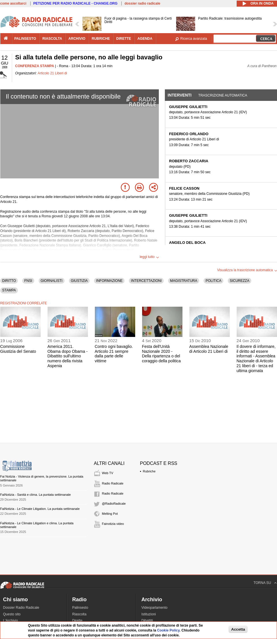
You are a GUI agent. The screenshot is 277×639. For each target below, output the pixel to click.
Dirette (77, 621)
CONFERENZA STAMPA (34, 66)
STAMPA (9, 290)
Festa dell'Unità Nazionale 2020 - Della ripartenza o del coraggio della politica (161, 353)
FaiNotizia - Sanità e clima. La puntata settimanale (35, 494)
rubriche (101, 39)
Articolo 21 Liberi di (52, 73)
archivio (76, 39)
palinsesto (25, 39)
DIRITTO (9, 281)
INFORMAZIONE (109, 281)
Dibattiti (147, 621)
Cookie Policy (168, 630)
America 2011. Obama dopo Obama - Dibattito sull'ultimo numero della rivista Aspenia (68, 356)
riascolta (52, 39)
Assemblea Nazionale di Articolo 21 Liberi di (208, 349)
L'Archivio (10, 621)
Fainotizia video (113, 523)
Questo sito (12, 614)
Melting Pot (110, 513)
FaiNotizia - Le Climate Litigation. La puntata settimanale (40, 508)
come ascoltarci (13, 3)
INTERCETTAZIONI (146, 281)
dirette (123, 39)
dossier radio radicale (142, 3)
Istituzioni (149, 614)
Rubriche (149, 471)
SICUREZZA (239, 281)
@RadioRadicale (114, 503)
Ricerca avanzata (193, 39)
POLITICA (213, 281)
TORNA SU (262, 583)
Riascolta (79, 614)
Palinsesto (80, 608)
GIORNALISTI (52, 281)
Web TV (107, 473)
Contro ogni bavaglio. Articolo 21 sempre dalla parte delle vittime (114, 353)
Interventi (180, 95)
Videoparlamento (155, 608)
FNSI (28, 281)
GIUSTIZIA (79, 281)
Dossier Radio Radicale (21, 608)
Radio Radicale (113, 483)
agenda (144, 39)
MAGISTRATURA (183, 281)
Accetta (238, 629)
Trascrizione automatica (222, 95)
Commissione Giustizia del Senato (18, 349)
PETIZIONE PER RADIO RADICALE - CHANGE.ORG (75, 3)
